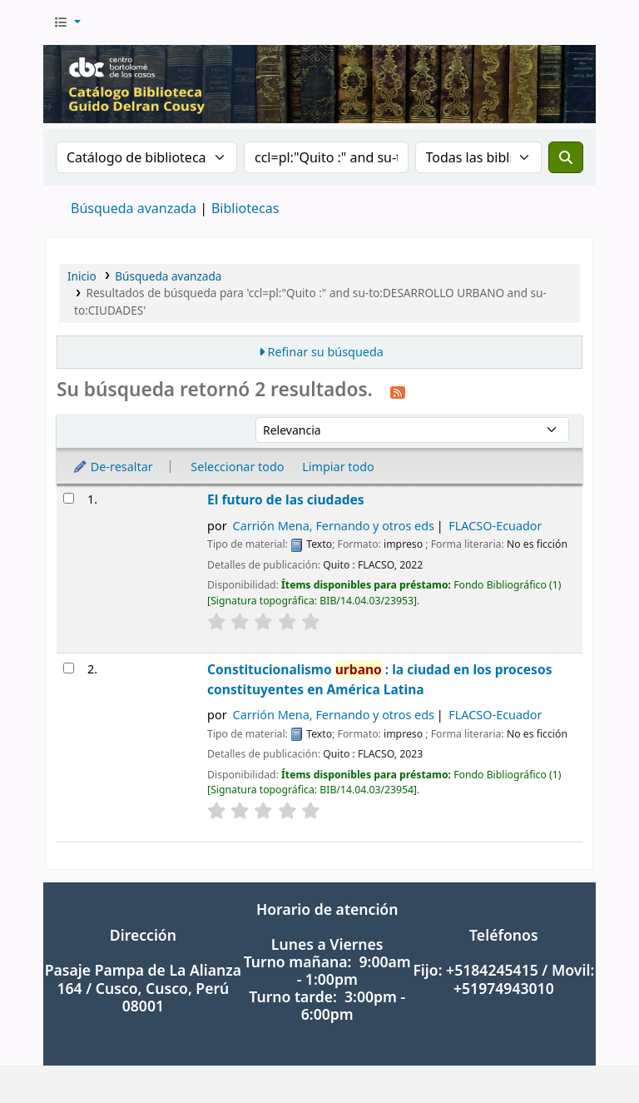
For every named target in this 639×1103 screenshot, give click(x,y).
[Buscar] (565, 157)
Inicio (82, 276)
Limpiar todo (338, 466)
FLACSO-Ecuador (495, 526)
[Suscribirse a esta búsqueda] (398, 391)
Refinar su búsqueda (326, 352)
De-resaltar (112, 466)
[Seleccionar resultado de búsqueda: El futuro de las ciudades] (68, 498)
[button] (67, 22)
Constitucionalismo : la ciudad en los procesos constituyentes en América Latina (379, 679)
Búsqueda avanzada (133, 208)
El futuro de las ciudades (285, 499)
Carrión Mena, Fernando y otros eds (333, 526)
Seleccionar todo (237, 466)
